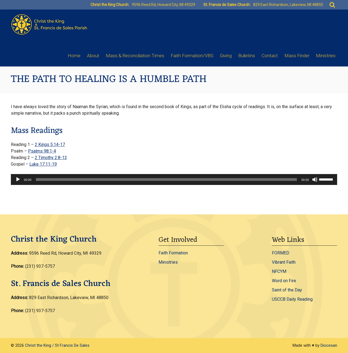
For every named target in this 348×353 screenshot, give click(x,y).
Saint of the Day (287, 290)
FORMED (280, 252)
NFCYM (279, 271)
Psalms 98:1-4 (42, 151)
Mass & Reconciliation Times (135, 55)
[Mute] (315, 179)
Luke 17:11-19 (43, 164)
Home (74, 55)
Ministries (325, 55)
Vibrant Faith (284, 262)
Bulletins (246, 55)
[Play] (18, 179)
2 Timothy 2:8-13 (51, 157)
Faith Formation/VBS (192, 55)
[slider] (166, 179)
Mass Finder (296, 55)
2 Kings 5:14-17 (50, 144)
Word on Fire (284, 280)
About (93, 55)
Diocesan (329, 345)
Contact (270, 55)
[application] (174, 179)
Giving (226, 55)
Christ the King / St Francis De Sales (57, 345)
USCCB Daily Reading (292, 299)
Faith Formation (173, 252)
